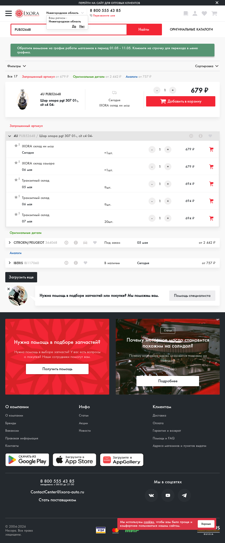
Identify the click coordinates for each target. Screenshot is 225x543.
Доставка (159, 415)
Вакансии (12, 431)
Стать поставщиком (57, 500)
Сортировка (206, 66)
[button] (112, 136)
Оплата (158, 423)
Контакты (12, 446)
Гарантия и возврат (167, 431)
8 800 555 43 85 (105, 11)
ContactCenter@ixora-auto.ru (57, 492)
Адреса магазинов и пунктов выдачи (179, 446)
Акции (83, 423)
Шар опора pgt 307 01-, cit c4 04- (59, 102)
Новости (85, 431)
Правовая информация (21, 438)
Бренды (10, 423)
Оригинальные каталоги (191, 29)
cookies (149, 522)
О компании (14, 415)
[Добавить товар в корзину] (211, 149)
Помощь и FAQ (163, 438)
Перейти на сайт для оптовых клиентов (109, 3)
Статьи (84, 415)
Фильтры (16, 66)
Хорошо (206, 524)
